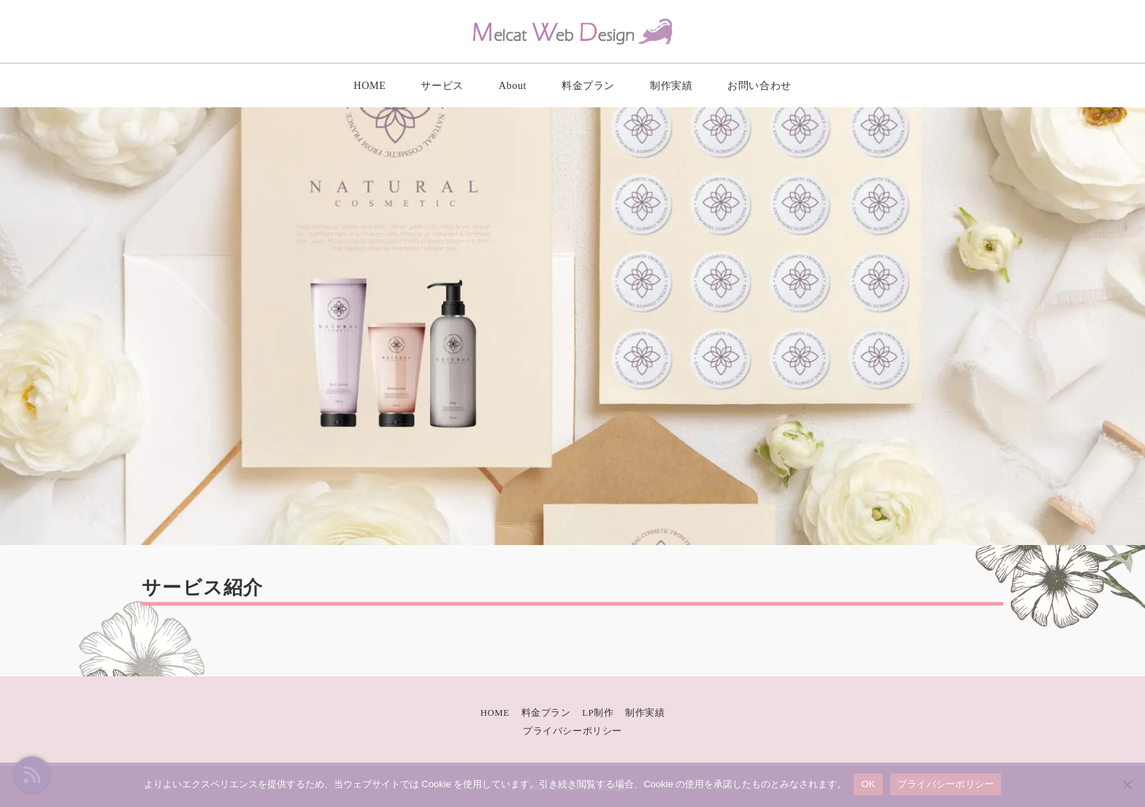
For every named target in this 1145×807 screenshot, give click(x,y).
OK (868, 784)
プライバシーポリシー (572, 731)
